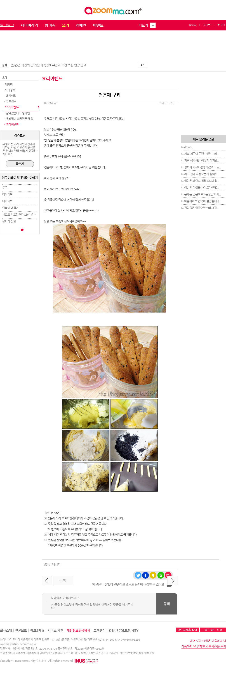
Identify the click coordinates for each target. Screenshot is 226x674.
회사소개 (6, 630)
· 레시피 (8, 84)
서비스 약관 (55, 630)
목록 (62, 580)
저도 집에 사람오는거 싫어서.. (201, 174)
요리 (65, 25)
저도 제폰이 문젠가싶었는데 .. (201, 153)
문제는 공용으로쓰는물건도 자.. (202, 194)
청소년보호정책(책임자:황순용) (137, 653)
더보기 (143, 25)
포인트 (207, 25)
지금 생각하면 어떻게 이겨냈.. (201, 160)
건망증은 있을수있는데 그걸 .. (201, 207)
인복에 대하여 (10, 207)
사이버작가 (29, 25)
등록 (167, 604)
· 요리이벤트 (11, 107)
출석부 (192, 25)
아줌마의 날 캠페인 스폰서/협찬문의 (203, 646)
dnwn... (189, 147)
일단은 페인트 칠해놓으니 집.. (201, 180)
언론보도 (21, 630)
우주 (4, 187)
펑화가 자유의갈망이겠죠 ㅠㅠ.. (202, 167)
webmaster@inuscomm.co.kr (18, 644)
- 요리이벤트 (11, 124)
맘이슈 (50, 25)
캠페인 (81, 25)
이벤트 (98, 25)
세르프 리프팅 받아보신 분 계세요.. (22, 214)
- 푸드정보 (9, 101)
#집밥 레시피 (52, 564)
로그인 (221, 25)
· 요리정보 (9, 90)
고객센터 (99, 630)
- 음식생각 (9, 95)
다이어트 (7, 194)
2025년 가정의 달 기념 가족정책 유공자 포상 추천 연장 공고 (48, 65)
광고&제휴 (37, 630)
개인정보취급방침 (78, 630)
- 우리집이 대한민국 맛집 (18, 118)
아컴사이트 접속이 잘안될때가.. (202, 201)
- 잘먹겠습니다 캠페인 (16, 113)
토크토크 (7, 25)
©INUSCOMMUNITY (123, 630)
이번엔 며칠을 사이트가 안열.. (201, 187)
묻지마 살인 (9, 221)
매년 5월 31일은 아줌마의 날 (208, 640)
